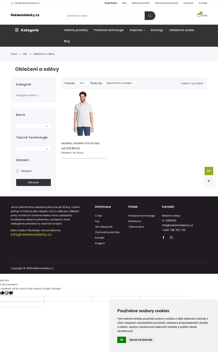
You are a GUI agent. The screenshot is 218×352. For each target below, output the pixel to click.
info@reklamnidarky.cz (27, 3)
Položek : (70, 83)
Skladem (26, 171)
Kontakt (203, 3)
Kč (209, 171)
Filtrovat (33, 182)
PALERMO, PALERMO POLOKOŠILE (80, 143)
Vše (27, 54)
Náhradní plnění (141, 3)
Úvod (15, 54)
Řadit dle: (96, 83)
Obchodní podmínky (166, 3)
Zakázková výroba (181, 30)
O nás (98, 215)
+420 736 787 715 (173, 230)
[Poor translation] (9, 293)
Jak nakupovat (103, 226)
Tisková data (136, 226)
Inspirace (137, 30)
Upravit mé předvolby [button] (140, 339)
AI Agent (100, 243)
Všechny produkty (76, 30)
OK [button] (121, 339)
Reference (134, 221)
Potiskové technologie (109, 30)
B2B (124, 3)
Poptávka (111, 3)
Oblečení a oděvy (44, 54)
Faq (97, 221)
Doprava (188, 3)
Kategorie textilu (26, 95)
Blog (67, 41)
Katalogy (157, 30)
